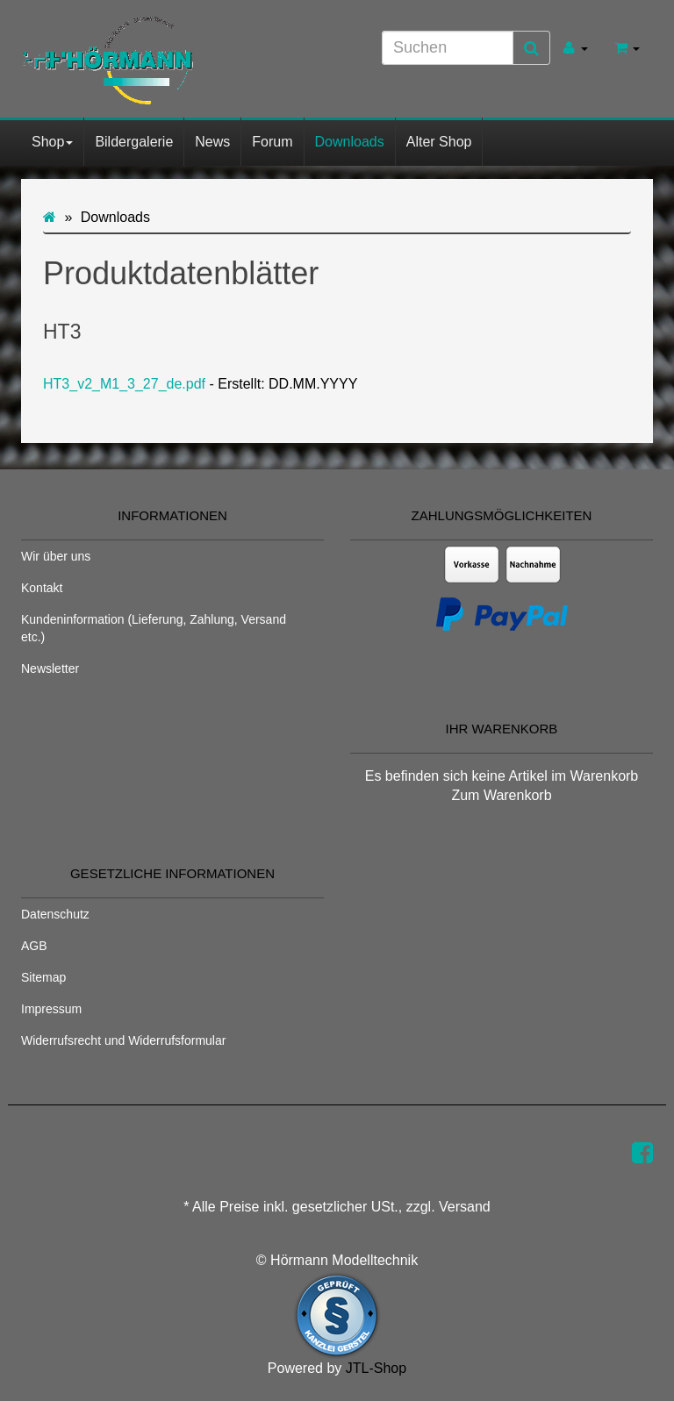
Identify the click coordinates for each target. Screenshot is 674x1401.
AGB (34, 946)
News (212, 141)
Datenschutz (55, 914)
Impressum (51, 1009)
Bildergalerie (134, 141)
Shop (52, 141)
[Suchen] (447, 48)
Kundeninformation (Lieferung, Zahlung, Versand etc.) (153, 628)
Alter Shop (439, 141)
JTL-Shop (376, 1368)
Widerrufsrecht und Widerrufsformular (123, 1040)
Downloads (349, 141)
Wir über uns (55, 556)
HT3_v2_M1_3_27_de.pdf (124, 383)
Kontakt (41, 588)
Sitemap (43, 977)
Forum (272, 141)
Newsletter (50, 668)
